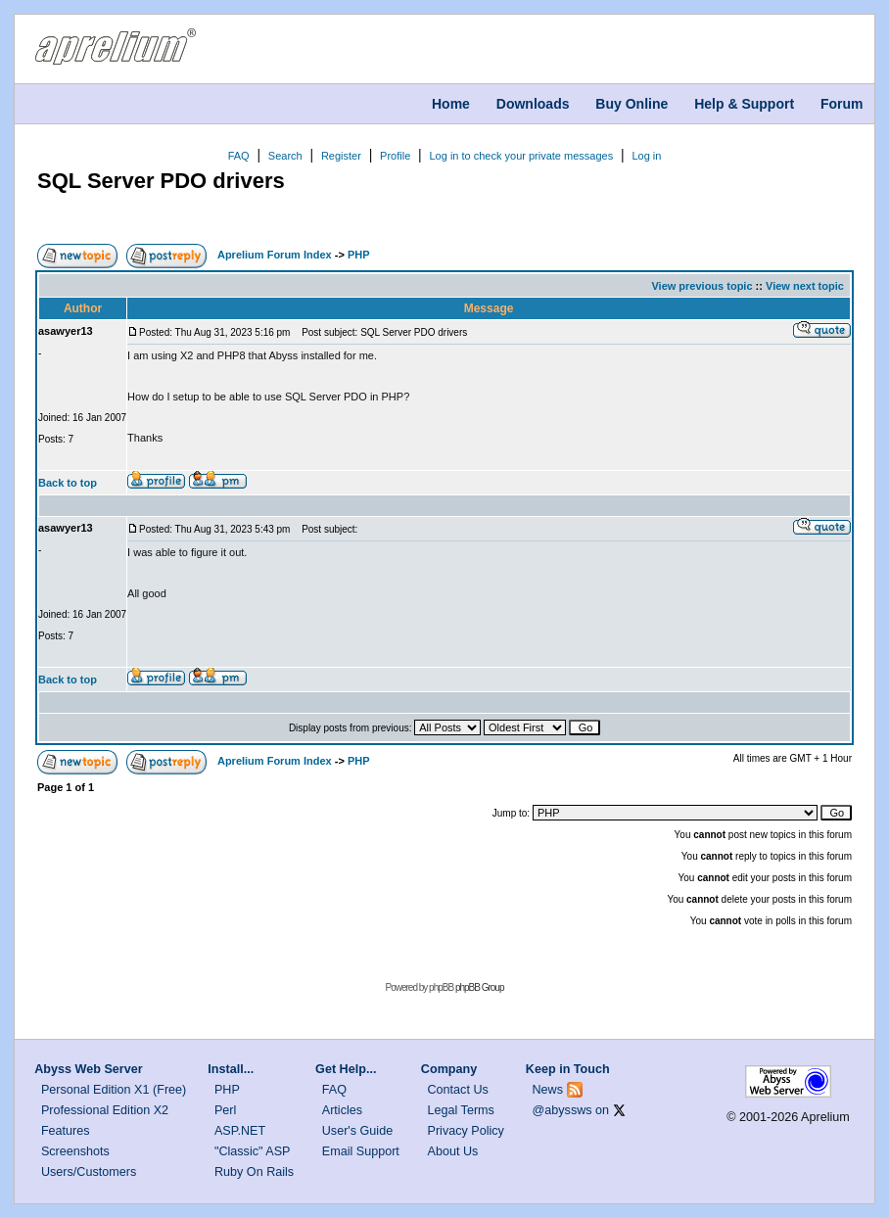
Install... (231, 1069)
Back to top (67, 483)
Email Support (360, 1151)
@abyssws (562, 1110)
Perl (225, 1110)
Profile (395, 156)
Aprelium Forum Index (274, 254)
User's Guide (357, 1131)
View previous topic (701, 286)
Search (285, 156)
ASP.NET (239, 1131)
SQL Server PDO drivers (161, 180)
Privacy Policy (466, 1131)
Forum (842, 104)
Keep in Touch (568, 1069)
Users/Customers (88, 1172)
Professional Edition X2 (104, 1110)
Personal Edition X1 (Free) (113, 1090)
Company (449, 1069)
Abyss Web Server (88, 1069)
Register (341, 156)
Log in (646, 156)
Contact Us (458, 1090)
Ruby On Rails (254, 1172)
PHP (359, 254)
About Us (453, 1151)
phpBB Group (479, 987)
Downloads (533, 104)
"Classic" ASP (252, 1151)
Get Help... (345, 1069)
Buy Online (631, 104)
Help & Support (744, 104)
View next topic (805, 286)
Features (65, 1131)
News (548, 1090)
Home (451, 104)
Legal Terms (461, 1110)
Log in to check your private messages (521, 156)
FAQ (239, 156)
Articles (342, 1110)
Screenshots (75, 1151)
